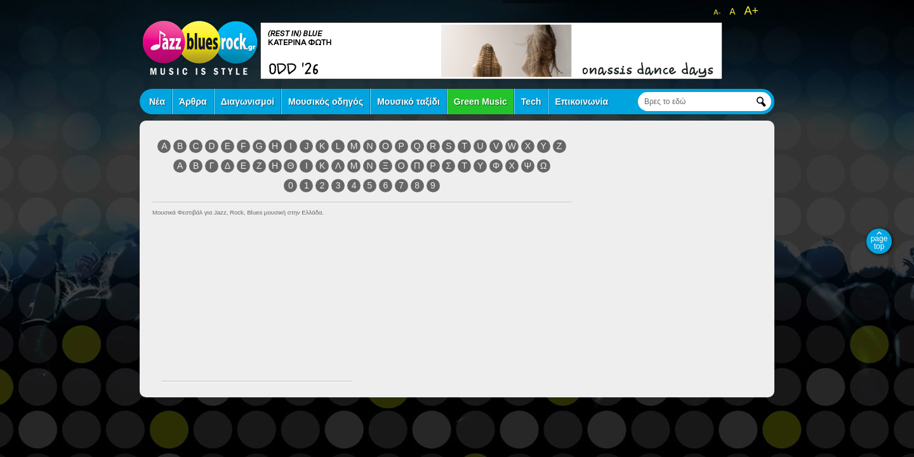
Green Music (480, 101)
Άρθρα (193, 101)
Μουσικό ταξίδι (408, 101)
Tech (531, 101)
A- (716, 12)
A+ (751, 10)
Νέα (157, 101)
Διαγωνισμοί (247, 101)
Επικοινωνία (581, 101)
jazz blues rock (200, 47)
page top (879, 242)
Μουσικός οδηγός (325, 101)
